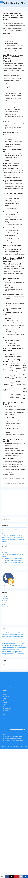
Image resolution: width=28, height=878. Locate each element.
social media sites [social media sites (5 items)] (10, 653)
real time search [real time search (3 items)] (15, 645)
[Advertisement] (11, 502)
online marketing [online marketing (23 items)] (7, 645)
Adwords (3, 596)
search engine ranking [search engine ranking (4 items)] (22, 647)
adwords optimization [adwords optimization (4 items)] (12, 632)
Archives (3, 664)
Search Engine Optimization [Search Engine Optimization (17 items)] (10, 647)
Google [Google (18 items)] (19, 636)
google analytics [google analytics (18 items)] (12, 638)
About (4, 679)
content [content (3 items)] (19, 634)
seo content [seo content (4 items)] (7, 649)
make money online (5, 612)
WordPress (22, 746)
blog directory (9, 585)
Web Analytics (4, 623)
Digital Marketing (5, 604)
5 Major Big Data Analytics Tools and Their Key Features (12, 537)
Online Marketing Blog (14, 3)
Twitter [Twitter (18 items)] (16, 653)
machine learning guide (19, 483)
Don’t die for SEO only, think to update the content (14, 562)
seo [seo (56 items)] (3, 649)
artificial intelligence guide (15, 480)
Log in (26, 746)
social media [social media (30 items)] (11, 651)
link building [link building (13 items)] (16, 643)
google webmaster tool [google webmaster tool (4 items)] (6, 641)
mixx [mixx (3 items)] (23, 643)
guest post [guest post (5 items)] (12, 641)
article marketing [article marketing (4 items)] (5, 634)
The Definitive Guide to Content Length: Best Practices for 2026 (13, 529)
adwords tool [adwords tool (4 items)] (23, 632)
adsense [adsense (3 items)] (3, 632)
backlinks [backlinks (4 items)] (9, 634)
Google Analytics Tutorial (6, 610)
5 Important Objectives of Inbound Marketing (13, 560)
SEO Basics (5, 714)
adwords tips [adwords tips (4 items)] (18, 632)
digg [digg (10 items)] (8, 636)
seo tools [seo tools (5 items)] (19, 649)
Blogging (3, 600)
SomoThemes (17, 746)
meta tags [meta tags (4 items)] (21, 643)
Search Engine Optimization (7, 614)
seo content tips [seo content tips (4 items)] (12, 649)
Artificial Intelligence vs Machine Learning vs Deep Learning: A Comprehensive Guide (13, 16)
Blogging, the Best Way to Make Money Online (14, 558)
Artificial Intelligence (9, 478)
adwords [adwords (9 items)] (7, 632)
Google (3, 608)
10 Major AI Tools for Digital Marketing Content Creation (12, 535)
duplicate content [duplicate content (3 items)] (11, 636)
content (3, 602)
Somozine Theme (11, 746)
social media (5, 718)
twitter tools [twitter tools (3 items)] (19, 653)
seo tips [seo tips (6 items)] (16, 649)
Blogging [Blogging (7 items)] (16, 634)
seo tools (4, 716)
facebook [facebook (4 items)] (15, 636)
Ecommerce (4, 606)
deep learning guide (11, 483)
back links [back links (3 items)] (12, 634)
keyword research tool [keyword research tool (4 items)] (9, 643)
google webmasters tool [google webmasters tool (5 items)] (19, 639)
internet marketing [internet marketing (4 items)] (17, 641)
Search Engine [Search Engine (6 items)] (20, 645)
